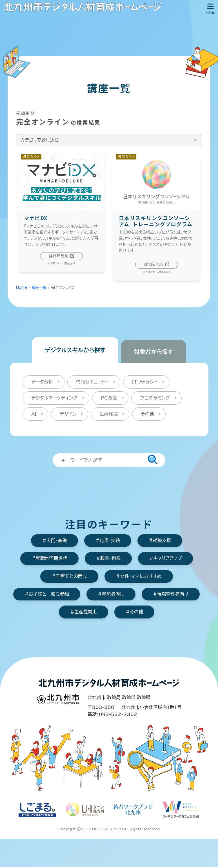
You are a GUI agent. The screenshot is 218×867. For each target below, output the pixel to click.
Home (21, 290)
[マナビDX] (61, 214)
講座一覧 (39, 290)
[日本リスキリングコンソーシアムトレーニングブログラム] (156, 218)
